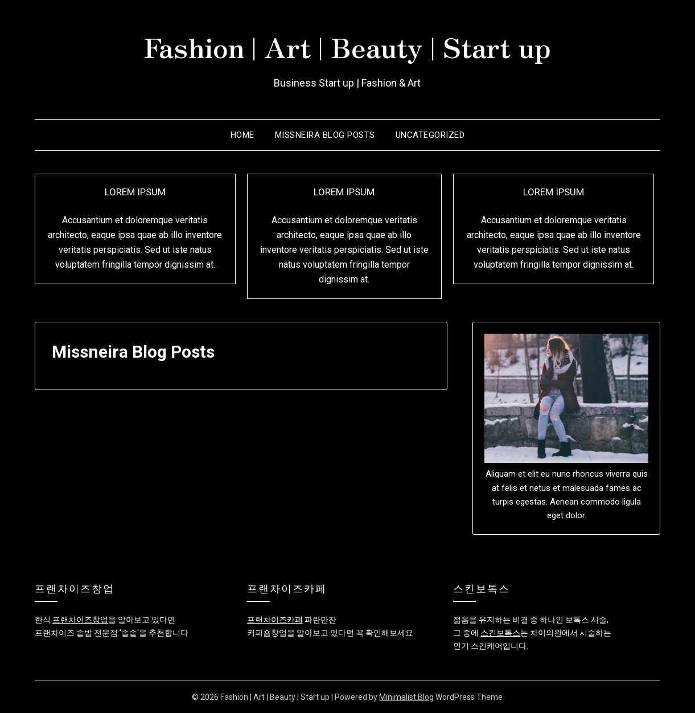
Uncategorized (430, 135)
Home (242, 135)
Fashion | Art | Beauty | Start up (347, 46)
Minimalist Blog (406, 697)
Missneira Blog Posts (325, 135)
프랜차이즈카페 (275, 619)
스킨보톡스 (500, 632)
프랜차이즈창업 (80, 619)
